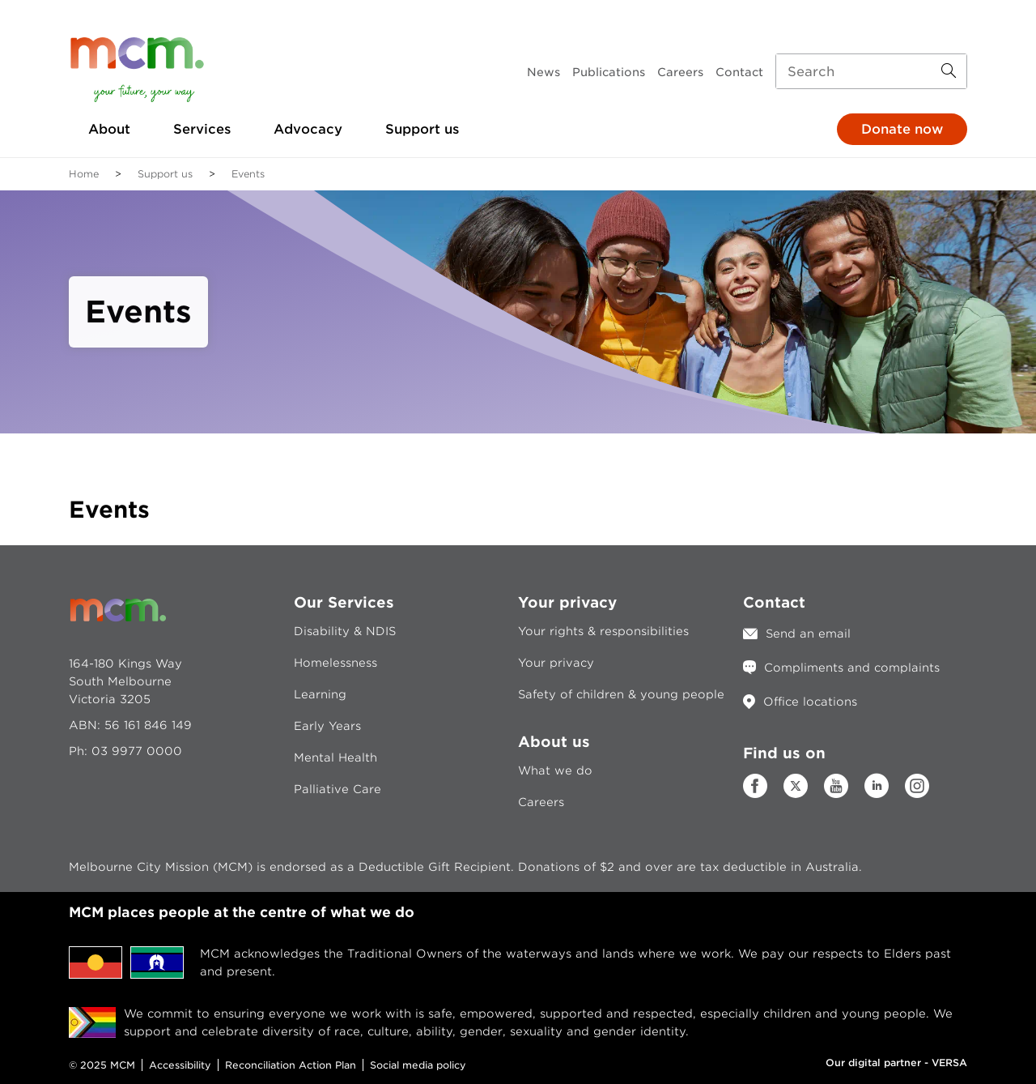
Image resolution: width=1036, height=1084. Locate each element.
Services (202, 129)
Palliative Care (337, 789)
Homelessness (335, 662)
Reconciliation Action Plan (290, 1065)
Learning (320, 694)
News (543, 72)
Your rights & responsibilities (603, 631)
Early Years (327, 725)
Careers (680, 72)
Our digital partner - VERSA (896, 1062)
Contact (739, 72)
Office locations (810, 701)
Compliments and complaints (852, 667)
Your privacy (556, 662)
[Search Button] (948, 71)
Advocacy (308, 129)
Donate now (902, 129)
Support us (422, 129)
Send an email (808, 633)
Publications (608, 72)
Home (84, 174)
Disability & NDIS (345, 631)
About (109, 129)
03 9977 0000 (136, 751)
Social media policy (418, 1065)
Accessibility (180, 1065)
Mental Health (335, 757)
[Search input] (871, 71)
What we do (555, 770)
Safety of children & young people (621, 694)
